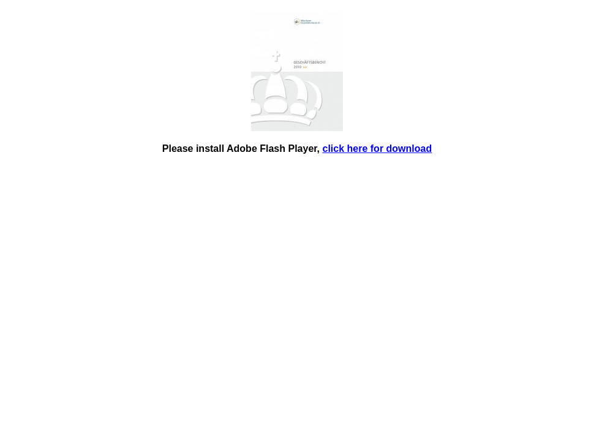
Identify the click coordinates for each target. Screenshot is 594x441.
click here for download (377, 148)
